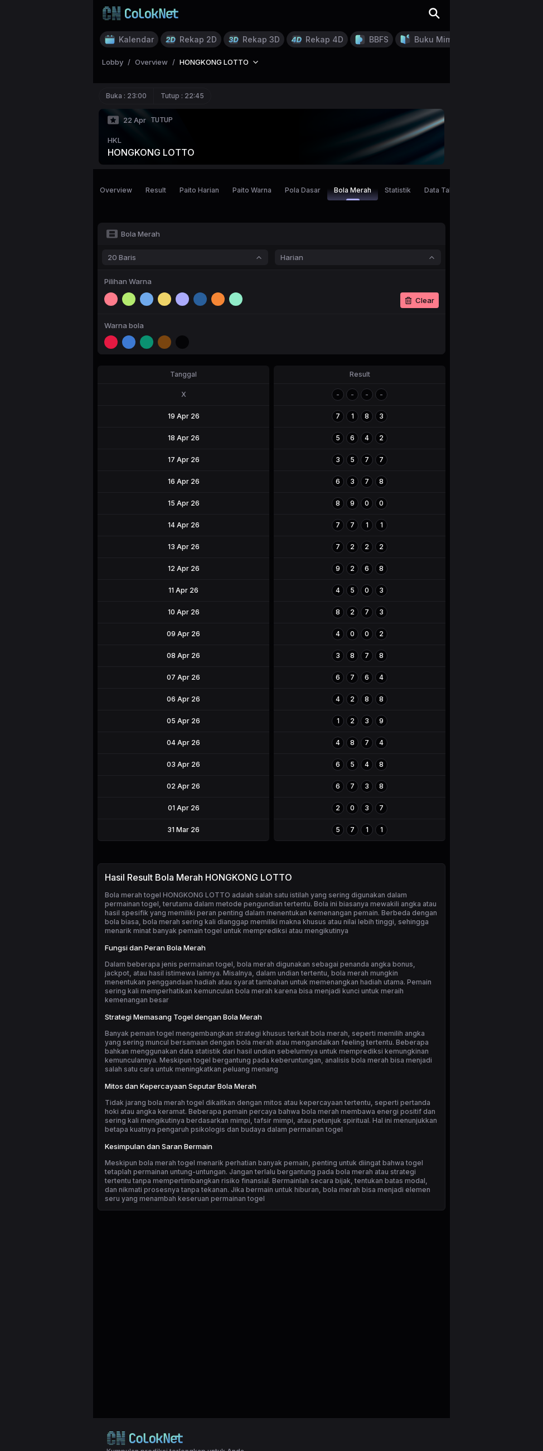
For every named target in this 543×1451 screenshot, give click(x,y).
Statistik (398, 190)
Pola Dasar (303, 190)
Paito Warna (252, 190)
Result (156, 190)
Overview (116, 190)
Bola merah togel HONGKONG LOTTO (167, 895)
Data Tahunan (446, 190)
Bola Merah (352, 193)
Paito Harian (199, 190)
